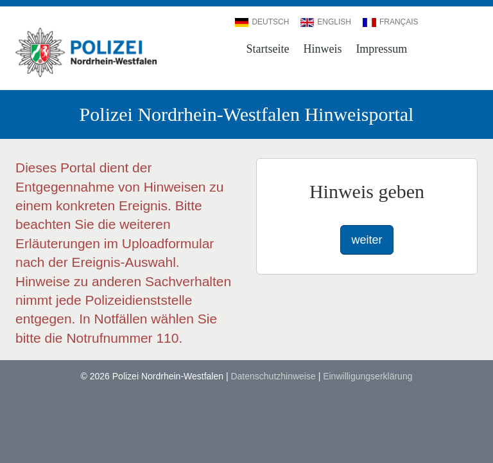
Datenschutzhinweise (272, 376)
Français (391, 21)
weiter (366, 239)
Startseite (268, 48)
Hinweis (322, 48)
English (325, 21)
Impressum (381, 48)
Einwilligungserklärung (367, 376)
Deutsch (262, 21)
